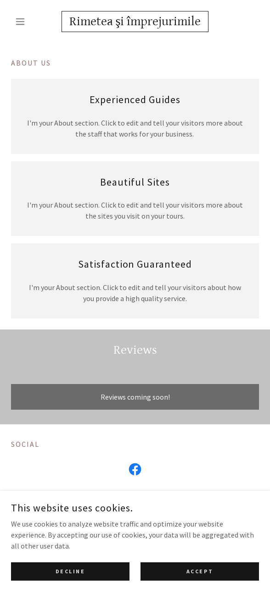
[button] (29, 21)
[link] (135, 21)
